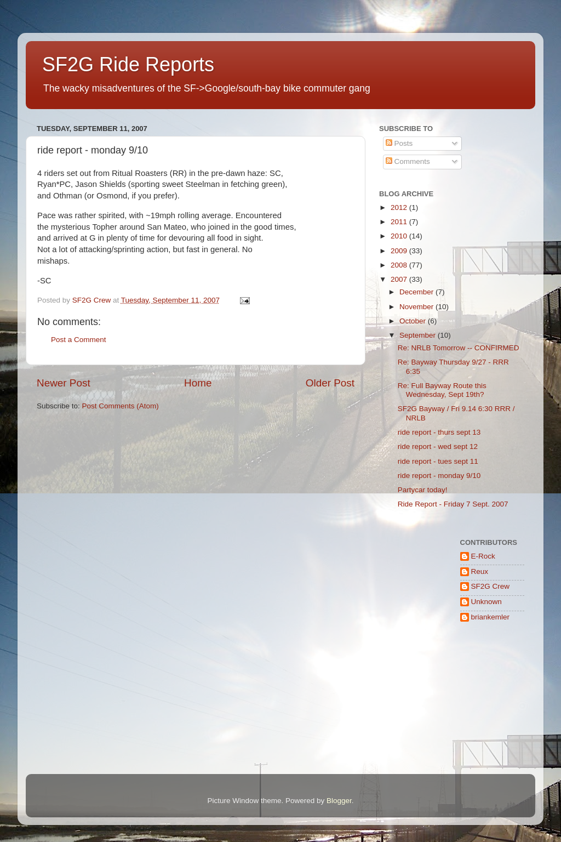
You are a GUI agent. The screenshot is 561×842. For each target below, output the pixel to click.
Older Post (330, 383)
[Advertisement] (413, 725)
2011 (400, 222)
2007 (400, 279)
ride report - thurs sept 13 (439, 432)
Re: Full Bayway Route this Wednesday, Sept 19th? (442, 390)
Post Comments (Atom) (120, 406)
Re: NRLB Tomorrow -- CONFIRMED (458, 348)
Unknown (486, 602)
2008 (400, 265)
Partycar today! (423, 490)
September (418, 335)
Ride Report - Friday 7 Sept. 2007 (453, 504)
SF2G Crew (490, 586)
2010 (400, 236)
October (413, 321)
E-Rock (483, 556)
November (417, 307)
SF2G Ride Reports (128, 64)
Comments (408, 161)
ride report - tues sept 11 (438, 461)
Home (197, 383)
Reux (480, 571)
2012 (400, 207)
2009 (400, 251)
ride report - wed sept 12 (438, 446)
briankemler (490, 617)
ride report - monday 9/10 (439, 475)
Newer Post (63, 383)
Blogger (339, 801)
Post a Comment (78, 339)
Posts (399, 143)
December (417, 292)
